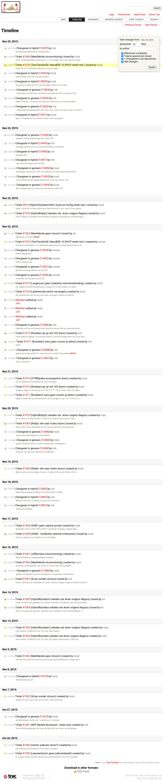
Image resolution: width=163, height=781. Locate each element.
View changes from (138, 39)
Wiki (63, 19)
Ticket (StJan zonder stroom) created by (41, 696)
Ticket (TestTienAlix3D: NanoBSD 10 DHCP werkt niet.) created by (56, 241)
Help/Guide (139, 14)
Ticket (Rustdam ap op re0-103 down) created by (45, 386)
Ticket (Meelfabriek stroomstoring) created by (44, 562)
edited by (25, 300)
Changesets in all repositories (138, 59)
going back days (133, 44)
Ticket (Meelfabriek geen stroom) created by (43, 656)
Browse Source (114, 19)
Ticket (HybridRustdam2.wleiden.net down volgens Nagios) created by (58, 627)
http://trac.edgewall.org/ (149, 778)
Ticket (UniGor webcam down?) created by (42, 745)
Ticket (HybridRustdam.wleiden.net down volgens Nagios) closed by (55, 607)
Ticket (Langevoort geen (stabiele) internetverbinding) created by (54, 283)
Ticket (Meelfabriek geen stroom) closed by (41, 233)
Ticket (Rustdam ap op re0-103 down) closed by (44, 333)
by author (137, 48)
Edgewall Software (35, 778)
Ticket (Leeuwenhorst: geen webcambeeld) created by (48, 753)
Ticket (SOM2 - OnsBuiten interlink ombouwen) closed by (50, 533)
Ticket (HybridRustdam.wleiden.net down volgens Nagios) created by (57, 635)
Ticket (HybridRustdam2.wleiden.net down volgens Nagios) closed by (56, 599)
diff (17, 303)
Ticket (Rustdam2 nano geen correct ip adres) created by (50, 394)
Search (154, 19)
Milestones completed (134, 53)
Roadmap (93, 19)
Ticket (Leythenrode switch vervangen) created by (46, 291)
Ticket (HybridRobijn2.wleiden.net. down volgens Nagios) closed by (56, 213)
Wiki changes (129, 61)
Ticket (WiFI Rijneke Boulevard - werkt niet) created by (47, 724)
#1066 (36, 237)
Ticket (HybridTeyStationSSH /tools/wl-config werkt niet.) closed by (55, 204)
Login (111, 14)
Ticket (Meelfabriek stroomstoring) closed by (43, 56)
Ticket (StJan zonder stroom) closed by (39, 578)
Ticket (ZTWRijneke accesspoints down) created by (47, 378)
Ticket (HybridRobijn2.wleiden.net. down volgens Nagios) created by (56, 415)
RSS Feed (83, 771)
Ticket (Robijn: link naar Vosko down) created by (45, 468)
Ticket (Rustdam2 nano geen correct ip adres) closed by (49, 341)
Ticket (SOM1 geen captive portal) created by (43, 525)
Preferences (124, 14)
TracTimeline (112, 762)
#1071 (73, 353)
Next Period (151, 25)
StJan (18, 700)
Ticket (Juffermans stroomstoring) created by (44, 553)
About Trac (154, 14)
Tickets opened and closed (136, 56)
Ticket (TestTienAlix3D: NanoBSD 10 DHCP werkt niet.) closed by (55, 64)
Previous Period (133, 25)
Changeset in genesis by (32, 89)
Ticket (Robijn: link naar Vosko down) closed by (45, 423)
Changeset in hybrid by (31, 48)
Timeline (77, 19)
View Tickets (136, 19)
